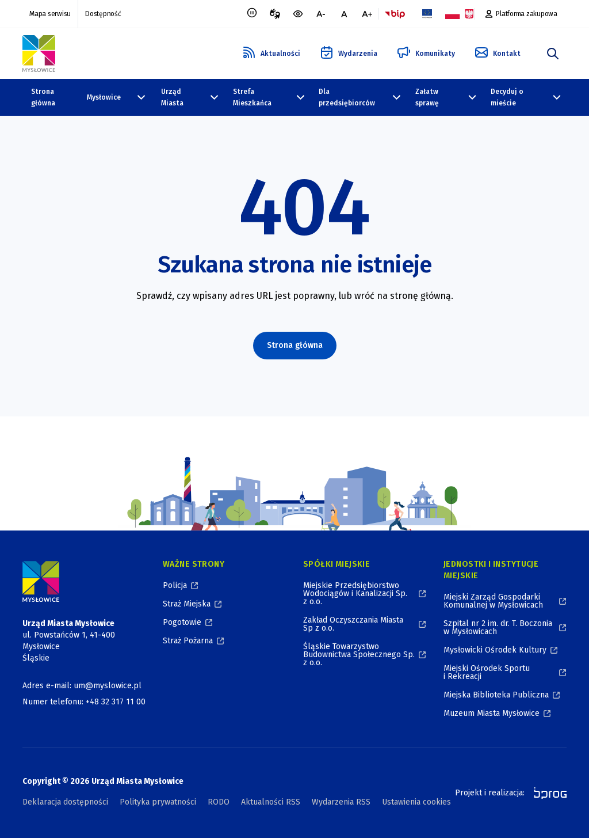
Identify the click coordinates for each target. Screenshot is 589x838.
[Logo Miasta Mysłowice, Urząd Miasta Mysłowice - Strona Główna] (40, 581)
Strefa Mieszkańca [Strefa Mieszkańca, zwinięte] (252, 97)
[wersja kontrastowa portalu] (297, 14)
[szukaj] (553, 53)
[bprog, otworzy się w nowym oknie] (547, 793)
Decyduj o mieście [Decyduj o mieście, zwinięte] (507, 97)
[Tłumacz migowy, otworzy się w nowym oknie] (274, 14)
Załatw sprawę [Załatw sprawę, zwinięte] (427, 97)
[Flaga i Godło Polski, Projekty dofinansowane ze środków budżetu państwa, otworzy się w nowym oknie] (459, 14)
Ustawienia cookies (416, 802)
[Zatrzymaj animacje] (251, 14)
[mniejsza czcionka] (320, 14)
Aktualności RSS (270, 802)
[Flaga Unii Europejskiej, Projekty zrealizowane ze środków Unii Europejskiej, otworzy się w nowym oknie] (427, 14)
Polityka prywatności (158, 802)
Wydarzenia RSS (341, 802)
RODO (219, 802)
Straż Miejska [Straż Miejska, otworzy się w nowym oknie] (187, 604)
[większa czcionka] (366, 14)
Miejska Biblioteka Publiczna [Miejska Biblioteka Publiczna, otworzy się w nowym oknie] (496, 695)
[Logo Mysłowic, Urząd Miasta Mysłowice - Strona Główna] (38, 53)
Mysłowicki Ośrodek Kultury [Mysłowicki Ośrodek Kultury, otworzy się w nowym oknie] (494, 650)
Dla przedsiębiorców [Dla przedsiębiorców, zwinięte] (347, 97)
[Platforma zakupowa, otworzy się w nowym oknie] (521, 14)
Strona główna (43, 97)
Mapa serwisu (50, 14)
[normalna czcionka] (343, 14)
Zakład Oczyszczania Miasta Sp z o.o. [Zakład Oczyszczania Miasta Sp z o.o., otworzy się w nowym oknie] (353, 624)
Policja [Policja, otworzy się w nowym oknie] (175, 585)
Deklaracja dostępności (65, 802)
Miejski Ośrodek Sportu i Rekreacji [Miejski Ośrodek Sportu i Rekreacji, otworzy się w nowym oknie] (486, 672)
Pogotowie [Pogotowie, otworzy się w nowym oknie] (182, 622)
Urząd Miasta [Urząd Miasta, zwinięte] (172, 97)
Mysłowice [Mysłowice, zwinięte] (104, 97)
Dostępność (103, 14)
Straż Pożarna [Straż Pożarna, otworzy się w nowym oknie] (188, 641)
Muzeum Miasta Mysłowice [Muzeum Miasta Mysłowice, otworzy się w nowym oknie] (491, 713)
